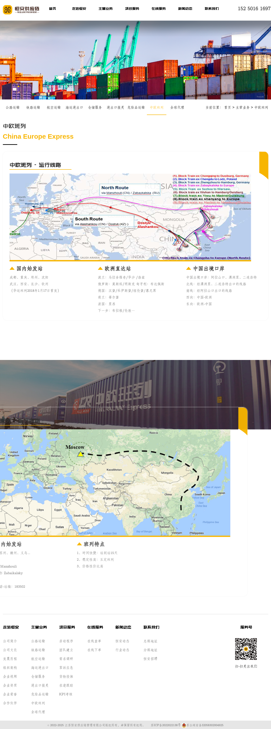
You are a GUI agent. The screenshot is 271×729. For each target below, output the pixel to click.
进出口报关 (115, 107)
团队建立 (66, 649)
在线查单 (94, 640)
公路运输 (13, 107)
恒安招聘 (150, 658)
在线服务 (159, 9)
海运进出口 (74, 107)
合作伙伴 (10, 702)
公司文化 (10, 649)
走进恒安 (79, 9)
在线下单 (94, 649)
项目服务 (132, 9)
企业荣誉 (10, 693)
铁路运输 (33, 107)
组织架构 (10, 667)
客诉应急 (66, 667)
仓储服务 (95, 107)
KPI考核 (66, 693)
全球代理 (177, 107)
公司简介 (10, 640)
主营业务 (105, 9)
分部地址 (150, 649)
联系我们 (212, 9)
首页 (52, 9)
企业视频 (10, 676)
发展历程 (10, 658)
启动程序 (66, 640)
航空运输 (54, 107)
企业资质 (10, 684)
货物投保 (66, 676)
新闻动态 (185, 9)
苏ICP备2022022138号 (166, 724)
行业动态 (122, 649)
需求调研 (66, 658)
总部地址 (150, 640)
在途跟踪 (66, 684)
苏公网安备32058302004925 (202, 724)
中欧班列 (157, 107)
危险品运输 (136, 107)
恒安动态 (122, 640)
